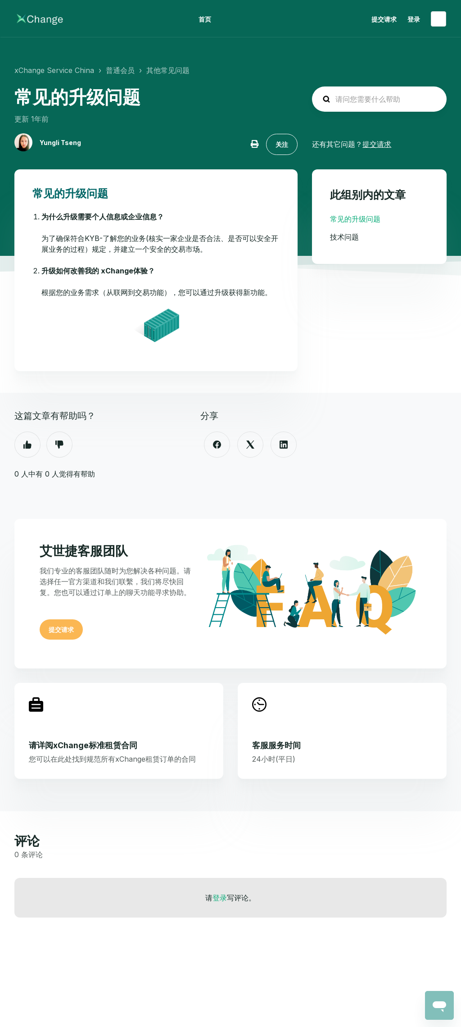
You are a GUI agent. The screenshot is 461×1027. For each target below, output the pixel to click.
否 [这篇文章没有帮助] (59, 445)
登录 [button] (413, 19)
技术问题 (344, 236)
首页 (205, 19)
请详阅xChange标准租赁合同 (83, 745)
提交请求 (384, 19)
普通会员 (120, 70)
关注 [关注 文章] (282, 144)
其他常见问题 (168, 70)
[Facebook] (217, 444)
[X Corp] (250, 444)
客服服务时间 (276, 745)
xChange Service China (54, 70)
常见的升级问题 (355, 218)
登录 (219, 897)
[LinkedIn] (283, 444)
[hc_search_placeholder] (379, 99)
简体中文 (438, 19)
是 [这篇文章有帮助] (27, 445)
